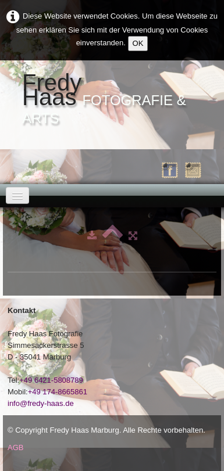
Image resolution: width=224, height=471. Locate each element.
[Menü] (17, 195)
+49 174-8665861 (57, 391)
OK (138, 43)
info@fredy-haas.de (41, 403)
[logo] (112, 99)
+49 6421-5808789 (51, 380)
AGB (15, 447)
